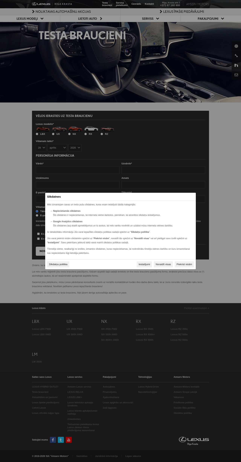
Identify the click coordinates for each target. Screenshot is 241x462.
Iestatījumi (144, 264)
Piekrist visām (184, 264)
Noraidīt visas (163, 264)
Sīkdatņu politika (58, 264)
